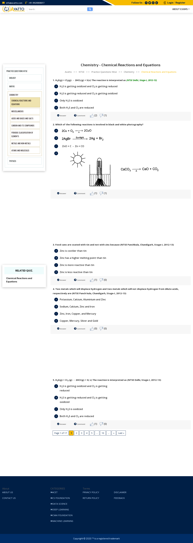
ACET (54, 492)
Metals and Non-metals (21, 143)
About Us (7, 492)
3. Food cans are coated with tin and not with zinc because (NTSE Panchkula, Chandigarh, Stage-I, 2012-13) (113, 244)
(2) (93, 115)
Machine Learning (62, 521)
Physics (12, 161)
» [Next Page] (113, 433)
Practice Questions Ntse (16, 71)
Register (180, 2)
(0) (103, 280)
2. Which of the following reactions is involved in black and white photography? (98, 124)
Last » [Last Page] (121, 433)
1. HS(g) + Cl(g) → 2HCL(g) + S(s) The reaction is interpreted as (105, 80)
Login (170, 2)
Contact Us (9, 498)
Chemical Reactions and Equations (19, 280)
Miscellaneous (17, 111)
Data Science (59, 503)
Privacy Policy (91, 492)
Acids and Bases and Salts (22, 118)
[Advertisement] (96, 35)
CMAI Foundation (62, 515)
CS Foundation (60, 498)
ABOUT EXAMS (180, 9)
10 (103, 433)
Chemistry (13, 94)
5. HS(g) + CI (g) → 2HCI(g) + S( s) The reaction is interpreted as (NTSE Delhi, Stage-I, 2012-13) (107, 380)
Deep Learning (60, 509)
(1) (103, 115)
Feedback (119, 498)
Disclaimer (120, 492)
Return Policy (91, 498)
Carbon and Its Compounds (22, 125)
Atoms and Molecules (20, 150)
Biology (12, 77)
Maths (12, 86)
